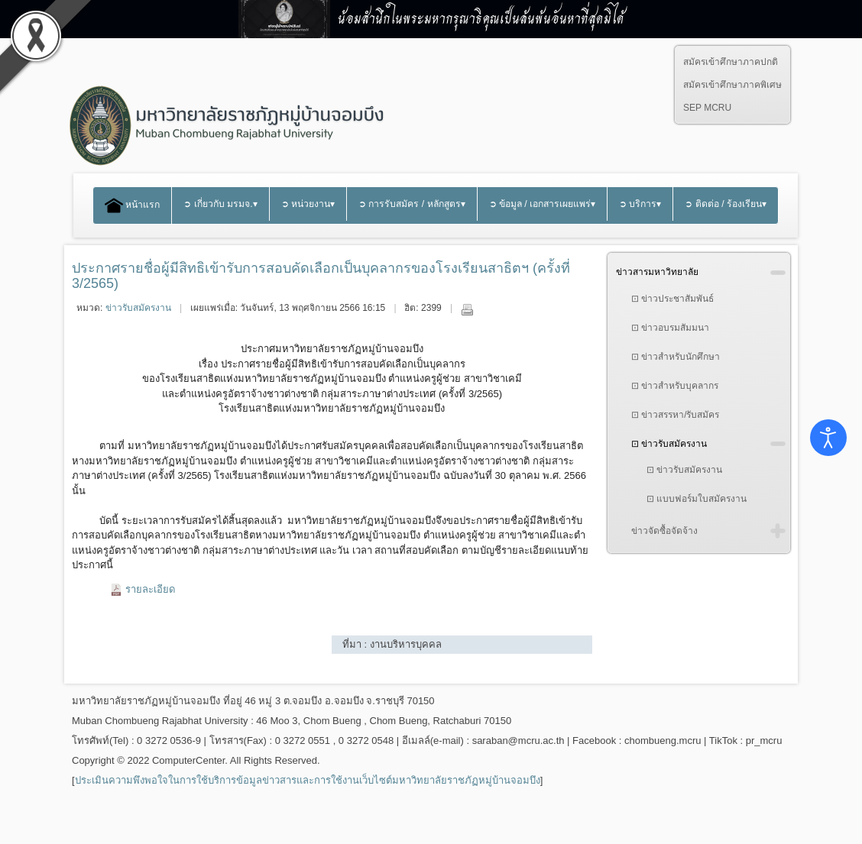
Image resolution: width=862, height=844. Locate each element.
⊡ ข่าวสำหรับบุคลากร (674, 385)
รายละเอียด (150, 589)
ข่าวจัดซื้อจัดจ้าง (664, 530)
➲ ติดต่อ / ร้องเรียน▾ (725, 204)
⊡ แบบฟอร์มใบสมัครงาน (696, 498)
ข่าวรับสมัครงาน (138, 307)
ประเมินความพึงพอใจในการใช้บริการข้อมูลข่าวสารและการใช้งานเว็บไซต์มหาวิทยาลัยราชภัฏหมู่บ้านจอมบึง (307, 780)
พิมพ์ (467, 309)
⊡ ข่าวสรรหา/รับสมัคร (675, 414)
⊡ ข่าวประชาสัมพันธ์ (672, 298)
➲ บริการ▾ (640, 204)
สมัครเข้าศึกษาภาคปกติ (730, 62)
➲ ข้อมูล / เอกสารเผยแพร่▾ (542, 204)
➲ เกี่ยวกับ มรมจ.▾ (220, 204)
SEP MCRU (707, 107)
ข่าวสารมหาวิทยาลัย (657, 272)
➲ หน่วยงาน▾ (308, 204)
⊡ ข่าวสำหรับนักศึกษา (675, 356)
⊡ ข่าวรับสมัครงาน (669, 443)
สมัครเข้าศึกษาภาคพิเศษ (732, 84)
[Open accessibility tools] (828, 437)
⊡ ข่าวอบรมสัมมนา (670, 327)
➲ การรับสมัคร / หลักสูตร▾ (411, 204)
